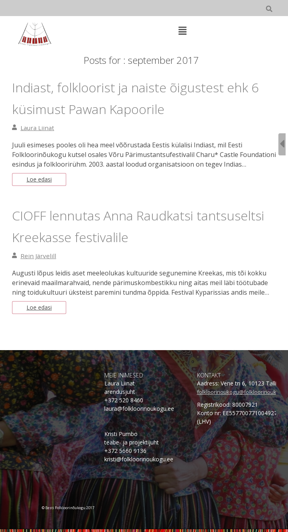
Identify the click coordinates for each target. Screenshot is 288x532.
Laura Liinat (38, 127)
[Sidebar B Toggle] (282, 144)
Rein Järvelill (38, 257)
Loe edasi (40, 180)
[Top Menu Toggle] (182, 31)
